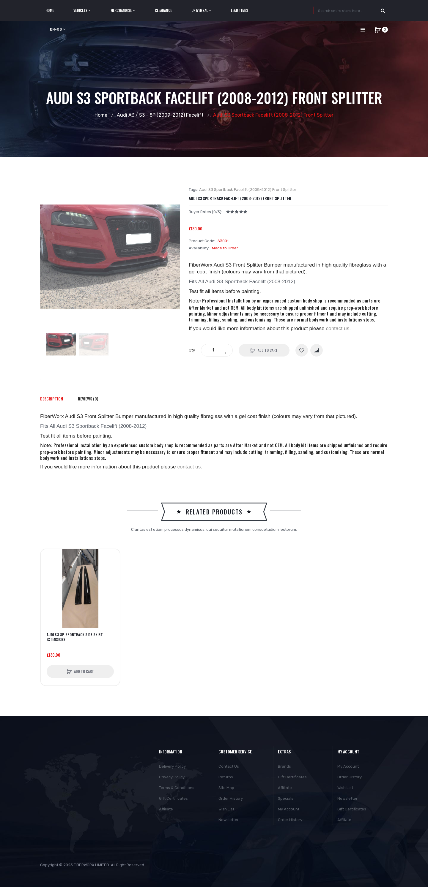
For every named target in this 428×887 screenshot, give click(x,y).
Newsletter (228, 820)
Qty (192, 350)
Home (101, 115)
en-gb (57, 29)
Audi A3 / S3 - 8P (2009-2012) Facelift (160, 115)
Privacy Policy (172, 777)
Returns (225, 777)
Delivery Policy (172, 766)
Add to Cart (268, 350)
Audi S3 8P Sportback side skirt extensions (75, 637)
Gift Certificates (173, 798)
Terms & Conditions (176, 787)
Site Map (226, 787)
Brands (284, 766)
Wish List (226, 809)
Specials (285, 798)
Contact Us (228, 766)
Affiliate (166, 809)
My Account (288, 809)
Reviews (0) (88, 398)
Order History (230, 798)
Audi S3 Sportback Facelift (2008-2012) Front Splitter (273, 115)
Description (51, 398)
